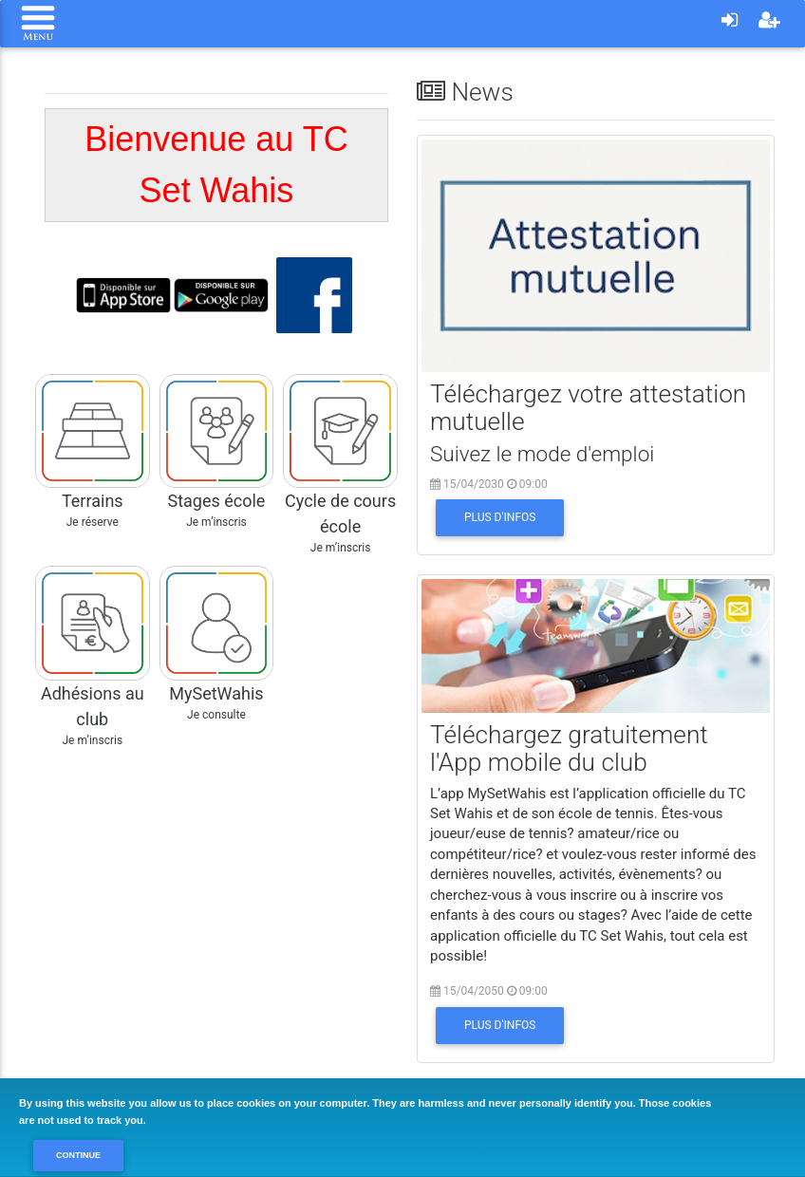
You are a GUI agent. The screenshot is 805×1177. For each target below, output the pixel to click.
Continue (78, 1155)
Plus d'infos (499, 517)
